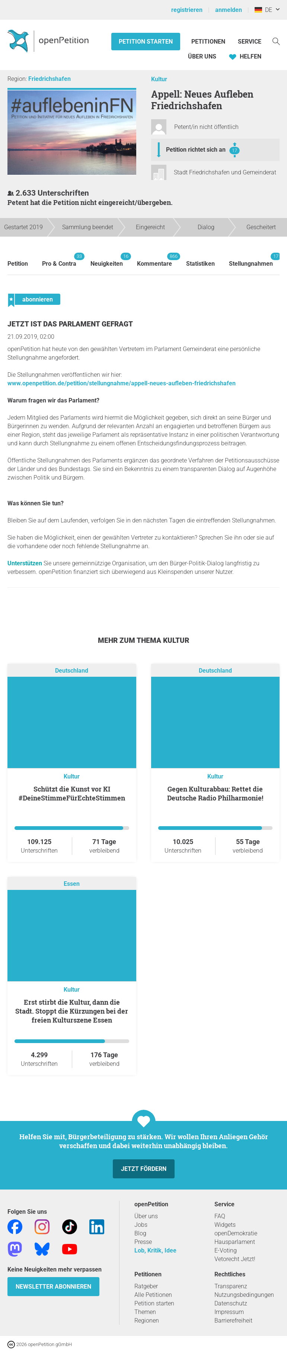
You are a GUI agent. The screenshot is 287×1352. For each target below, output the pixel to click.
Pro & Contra (59, 260)
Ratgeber (146, 1286)
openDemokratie (235, 1233)
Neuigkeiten (106, 260)
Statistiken (200, 263)
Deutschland (71, 670)
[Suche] (276, 41)
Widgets (225, 1224)
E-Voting (225, 1250)
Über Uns (202, 56)
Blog (140, 1233)
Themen (145, 1311)
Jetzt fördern (143, 1168)
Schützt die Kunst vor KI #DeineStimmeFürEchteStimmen (72, 793)
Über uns (146, 1216)
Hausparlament (234, 1241)
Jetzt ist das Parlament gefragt (70, 324)
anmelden (228, 9)
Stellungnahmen (251, 260)
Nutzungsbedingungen (244, 1294)
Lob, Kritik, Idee (155, 1250)
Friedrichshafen (49, 78)
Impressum (229, 1311)
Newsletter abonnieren (53, 1286)
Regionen (146, 1320)
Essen (72, 883)
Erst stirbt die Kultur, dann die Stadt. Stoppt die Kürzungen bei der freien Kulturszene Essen (71, 1011)
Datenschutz (230, 1303)
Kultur (159, 79)
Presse (143, 1241)
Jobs (140, 1224)
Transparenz (230, 1286)
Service (249, 41)
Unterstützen (24, 563)
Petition (17, 263)
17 (234, 150)
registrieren (187, 9)
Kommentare (154, 260)
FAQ (219, 1216)
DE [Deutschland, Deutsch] (263, 9)
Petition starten (146, 41)
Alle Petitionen (153, 1294)
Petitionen (209, 41)
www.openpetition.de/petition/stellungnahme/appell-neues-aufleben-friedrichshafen (121, 383)
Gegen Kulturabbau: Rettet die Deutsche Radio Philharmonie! (215, 793)
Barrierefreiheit (233, 1320)
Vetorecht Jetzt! (234, 1259)
